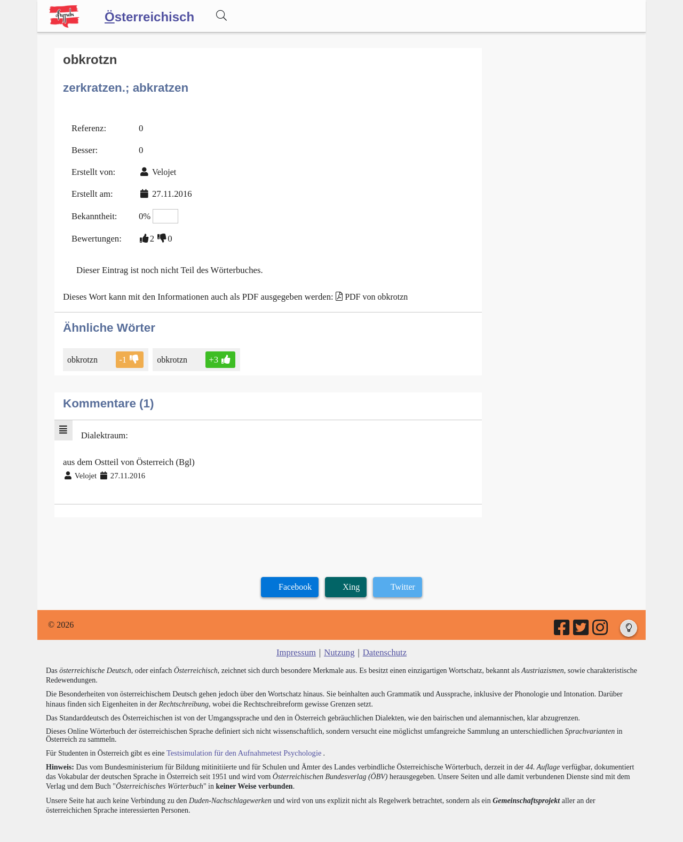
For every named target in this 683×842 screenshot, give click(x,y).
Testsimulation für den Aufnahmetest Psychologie (240, 741)
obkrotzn (83, 351)
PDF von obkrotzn (363, 289)
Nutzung (339, 641)
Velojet (161, 168)
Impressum (297, 641)
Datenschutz (383, 641)
